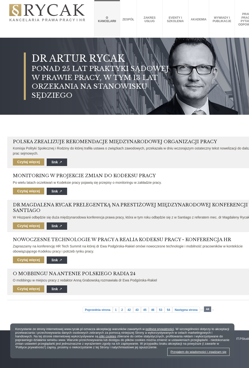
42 (129, 310)
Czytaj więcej (28, 162)
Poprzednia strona (97, 310)
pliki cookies (107, 336)
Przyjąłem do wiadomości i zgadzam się (198, 352)
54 (168, 310)
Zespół (128, 19)
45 (144, 310)
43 (137, 310)
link (57, 162)
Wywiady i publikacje (222, 19)
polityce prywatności (160, 329)
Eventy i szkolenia (175, 19)
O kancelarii (107, 19)
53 (160, 310)
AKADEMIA (199, 19)
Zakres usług (149, 19)
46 (152, 310)
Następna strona (186, 310)
